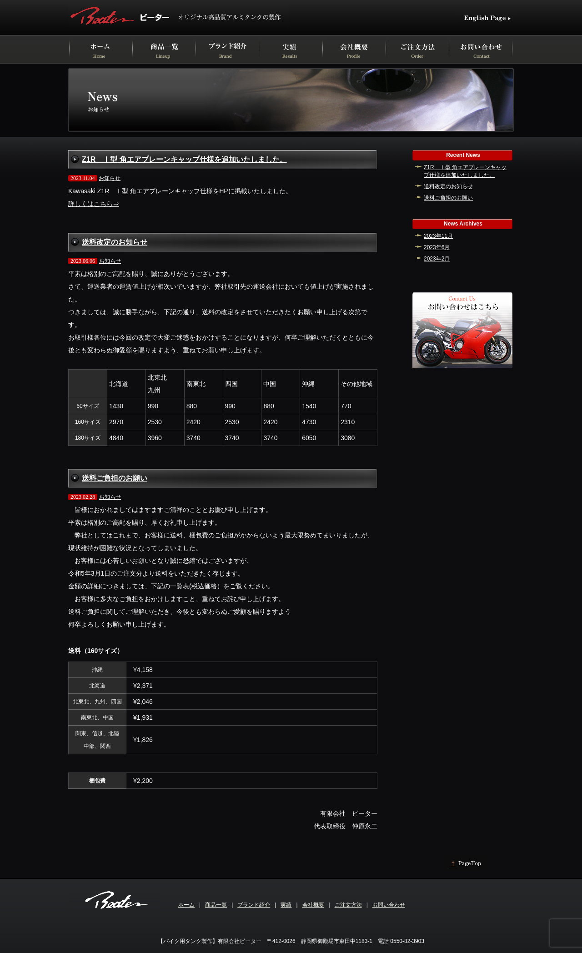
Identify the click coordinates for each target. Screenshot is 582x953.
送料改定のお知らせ (114, 242)
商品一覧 (216, 905)
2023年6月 (437, 247)
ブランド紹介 (253, 905)
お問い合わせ (388, 905)
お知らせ (109, 178)
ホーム (186, 905)
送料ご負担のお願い (114, 478)
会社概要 (313, 905)
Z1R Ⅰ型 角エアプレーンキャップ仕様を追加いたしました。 (184, 159)
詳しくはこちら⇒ (93, 203)
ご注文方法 (348, 905)
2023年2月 (437, 259)
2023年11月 (438, 236)
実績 (286, 905)
